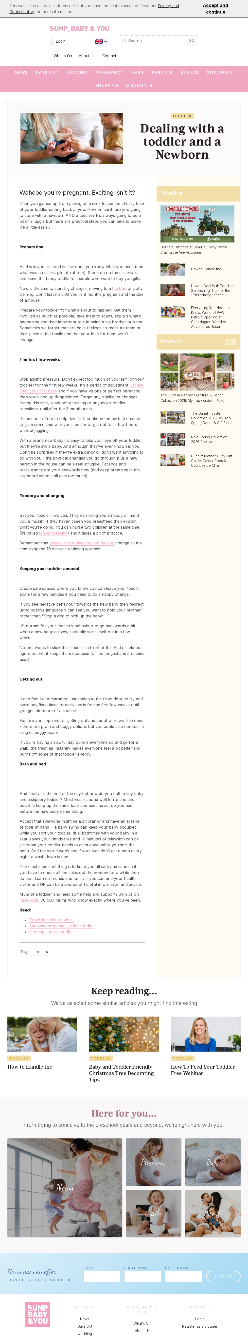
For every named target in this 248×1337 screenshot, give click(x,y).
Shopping (106, 85)
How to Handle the (206, 269)
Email (89, 1268)
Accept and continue (215, 9)
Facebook (28, 900)
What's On (62, 55)
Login (58, 41)
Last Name (177, 1268)
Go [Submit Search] (192, 40)
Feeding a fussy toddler (51, 931)
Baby (137, 72)
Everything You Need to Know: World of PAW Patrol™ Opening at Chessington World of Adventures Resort (210, 317)
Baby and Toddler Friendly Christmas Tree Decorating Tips (121, 1074)
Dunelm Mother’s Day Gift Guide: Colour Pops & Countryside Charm (211, 460)
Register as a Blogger (199, 1326)
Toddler (41, 952)
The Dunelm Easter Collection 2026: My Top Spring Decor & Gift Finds (211, 418)
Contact (109, 55)
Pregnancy (110, 72)
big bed (119, 288)
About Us (87, 55)
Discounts (139, 85)
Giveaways (220, 72)
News (21, 72)
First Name (136, 1268)
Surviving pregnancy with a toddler (61, 925)
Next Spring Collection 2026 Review (209, 439)
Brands (189, 72)
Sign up (223, 1276)
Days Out (47, 72)
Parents (162, 72)
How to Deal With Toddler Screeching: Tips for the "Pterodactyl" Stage (212, 290)
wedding (77, 72)
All (231, 342)
